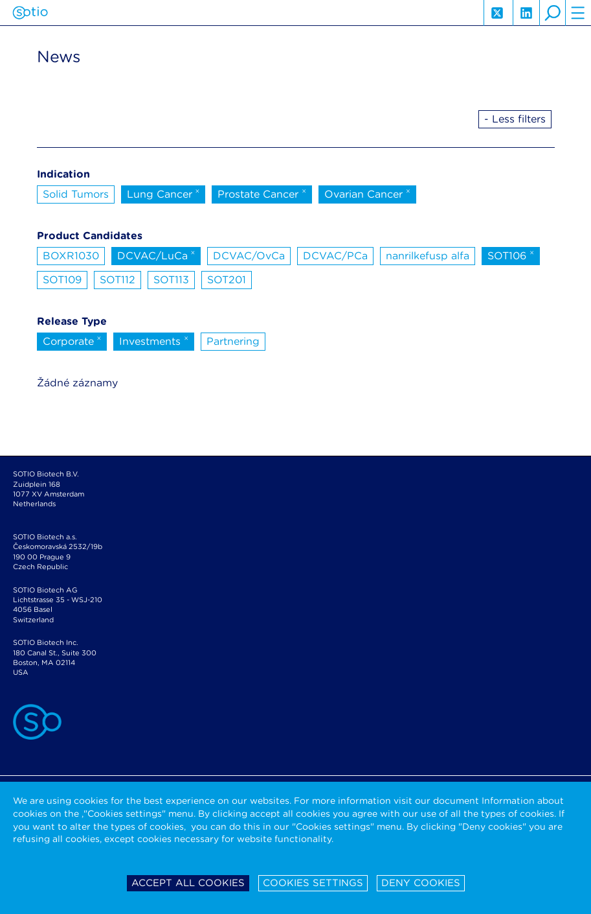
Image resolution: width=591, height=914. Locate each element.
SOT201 (226, 280)
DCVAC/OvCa (249, 256)
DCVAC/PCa (335, 256)
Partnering (233, 341)
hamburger (578, 13)
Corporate (72, 340)
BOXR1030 (71, 256)
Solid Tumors (76, 194)
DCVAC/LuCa (156, 255)
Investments (153, 340)
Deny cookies (420, 883)
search (552, 13)
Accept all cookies (188, 883)
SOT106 (510, 255)
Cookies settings (313, 883)
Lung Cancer (163, 193)
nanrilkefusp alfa (427, 256)
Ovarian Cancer (367, 193)
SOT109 (62, 280)
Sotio (30, 13)
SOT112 (117, 280)
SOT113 (171, 280)
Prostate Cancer (261, 193)
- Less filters (515, 119)
